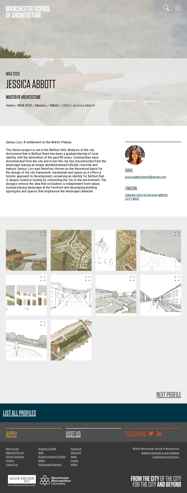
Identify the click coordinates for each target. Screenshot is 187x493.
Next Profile (168, 394)
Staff (40, 452)
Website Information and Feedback (160, 453)
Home (10, 105)
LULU (65, 105)
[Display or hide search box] (166, 8)
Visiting (10, 460)
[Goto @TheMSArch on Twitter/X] (151, 434)
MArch (54, 105)
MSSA (41, 460)
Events (74, 460)
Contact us (12, 464)
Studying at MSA (47, 449)
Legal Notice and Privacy (165, 457)
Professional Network (50, 464)
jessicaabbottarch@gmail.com (145, 177)
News (74, 456)
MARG (74, 464)
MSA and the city (15, 452)
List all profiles (19, 412)
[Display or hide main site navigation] (178, 8)
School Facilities (15, 456)
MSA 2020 (24, 105)
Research (76, 449)
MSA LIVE (76, 452)
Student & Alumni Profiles (52, 456)
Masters (41, 105)
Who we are (12, 449)
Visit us (73, 433)
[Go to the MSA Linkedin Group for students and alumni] (159, 434)
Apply (11, 433)
